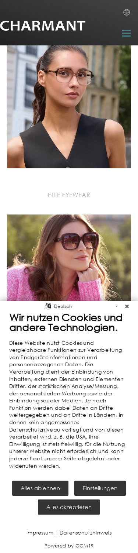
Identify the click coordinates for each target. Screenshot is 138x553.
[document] (69, 395)
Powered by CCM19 (69, 546)
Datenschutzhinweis (86, 532)
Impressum (40, 532)
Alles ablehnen (40, 488)
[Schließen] (126, 306)
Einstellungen (100, 488)
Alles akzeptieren (69, 507)
